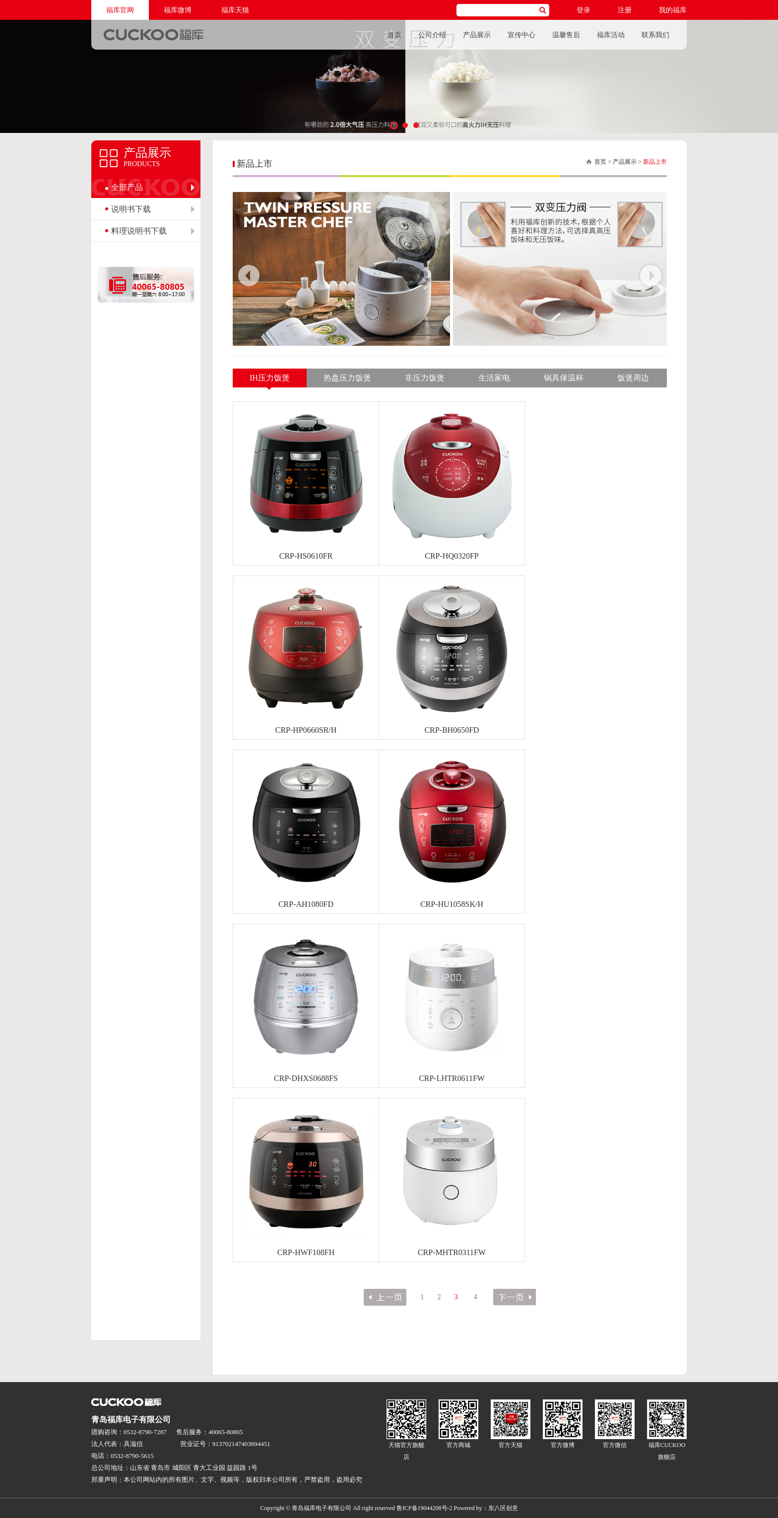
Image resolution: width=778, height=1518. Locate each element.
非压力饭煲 (425, 378)
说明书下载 (131, 209)
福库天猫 (235, 10)
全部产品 (127, 187)
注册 (625, 10)
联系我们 (655, 35)
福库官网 (120, 10)
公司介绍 (432, 35)
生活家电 (494, 378)
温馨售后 (566, 35)
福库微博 (178, 10)
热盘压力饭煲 (347, 378)
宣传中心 (521, 35)
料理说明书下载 (139, 231)
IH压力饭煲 (270, 378)
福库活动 (611, 35)
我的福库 (673, 10)
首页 (394, 35)
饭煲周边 (633, 378)
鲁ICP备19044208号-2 (424, 1508)
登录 (583, 10)
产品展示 (477, 35)
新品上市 (655, 161)
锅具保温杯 (564, 378)
